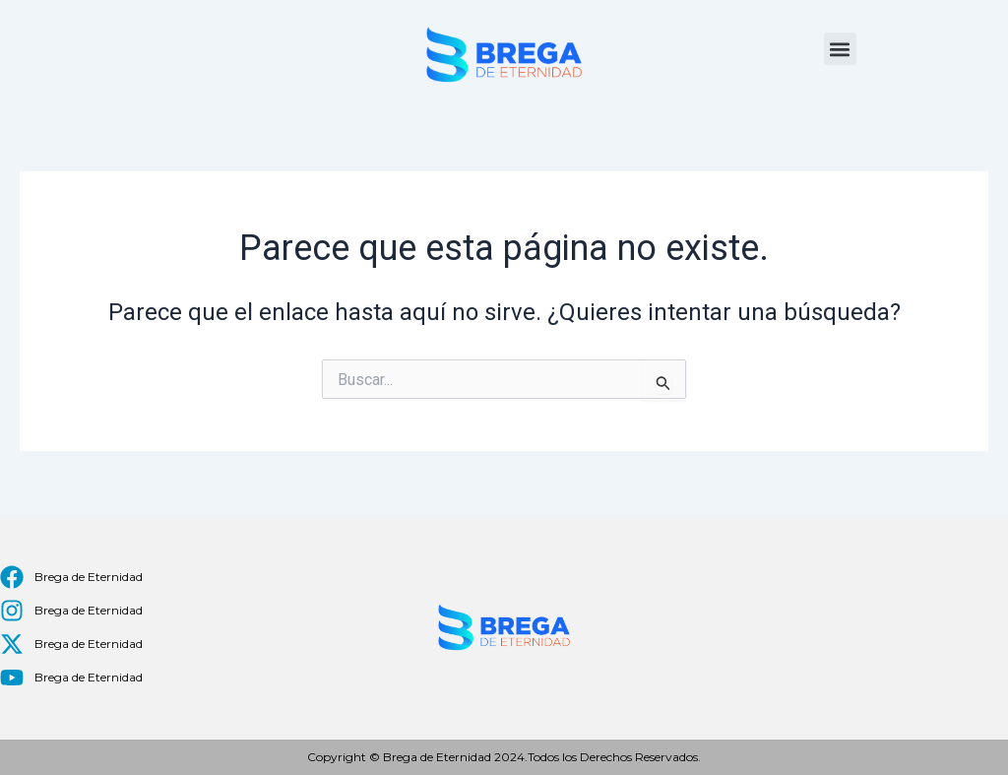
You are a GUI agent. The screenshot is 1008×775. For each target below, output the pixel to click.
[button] (840, 48)
